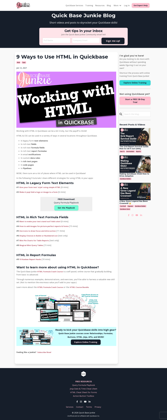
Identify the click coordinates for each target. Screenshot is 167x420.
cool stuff (123, 206)
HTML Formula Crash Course (51, 271)
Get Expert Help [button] (141, 5)
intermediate (130, 151)
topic (23, 62)
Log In (127, 5)
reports (138, 151)
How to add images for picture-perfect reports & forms (46, 225)
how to (122, 151)
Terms (89, 406)
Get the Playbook (66, 207)
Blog (109, 5)
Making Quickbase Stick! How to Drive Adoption (134, 175)
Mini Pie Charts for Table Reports (35, 240)
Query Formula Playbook (83, 384)
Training (89, 5)
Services (69, 406)
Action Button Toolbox (83, 395)
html (18, 62)
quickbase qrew (125, 209)
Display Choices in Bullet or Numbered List (39, 235)
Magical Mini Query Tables (32, 245)
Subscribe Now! (44, 351)
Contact (79, 406)
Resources (100, 5)
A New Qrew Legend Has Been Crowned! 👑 (133, 202)
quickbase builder (125, 178)
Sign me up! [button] (113, 40)
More (117, 5)
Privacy (98, 406)
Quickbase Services (74, 5)
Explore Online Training (85, 341)
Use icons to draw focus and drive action (38, 230)
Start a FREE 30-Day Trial (135, 100)
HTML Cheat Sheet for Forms (83, 392)
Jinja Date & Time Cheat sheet (83, 388)
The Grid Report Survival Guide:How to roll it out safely (134, 147)
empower (130, 206)
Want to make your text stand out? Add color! (41, 221)
